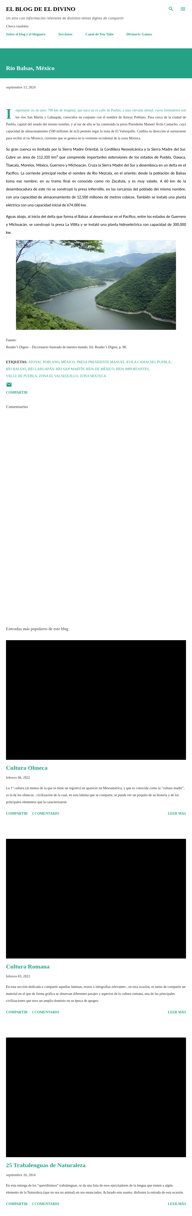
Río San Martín (70, 369)
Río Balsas (16, 369)
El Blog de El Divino (40, 9)
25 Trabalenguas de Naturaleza (46, 1165)
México (68, 362)
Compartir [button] (17, 392)
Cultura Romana (28, 966)
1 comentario (45, 813)
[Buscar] (171, 9)
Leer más (177, 813)
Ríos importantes (132, 369)
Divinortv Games (139, 34)
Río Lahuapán (41, 369)
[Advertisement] (96, 576)
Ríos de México (100, 369)
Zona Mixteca (93, 376)
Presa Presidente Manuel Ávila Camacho (116, 362)
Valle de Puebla (21, 376)
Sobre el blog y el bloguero (26, 34)
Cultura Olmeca (27, 768)
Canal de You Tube (100, 34)
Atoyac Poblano (44, 362)
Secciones (65, 34)
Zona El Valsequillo (58, 376)
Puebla (163, 362)
